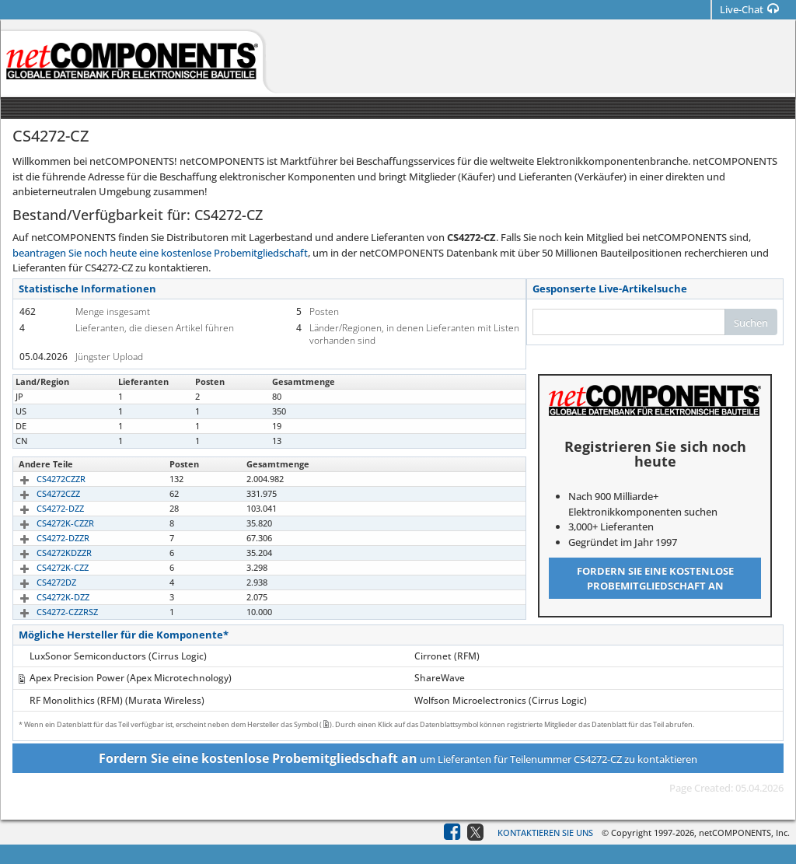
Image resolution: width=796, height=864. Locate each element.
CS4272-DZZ (42, 508)
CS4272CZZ (40, 493)
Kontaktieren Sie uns (545, 832)
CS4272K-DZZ (45, 597)
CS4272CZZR (43, 478)
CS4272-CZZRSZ (49, 611)
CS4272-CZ (40, 396)
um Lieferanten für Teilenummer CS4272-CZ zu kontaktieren (398, 758)
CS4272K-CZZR (47, 523)
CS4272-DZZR (45, 538)
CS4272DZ (38, 582)
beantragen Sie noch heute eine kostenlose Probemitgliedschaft (160, 253)
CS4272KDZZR (46, 552)
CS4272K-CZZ (45, 567)
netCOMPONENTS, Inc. (744, 832)
